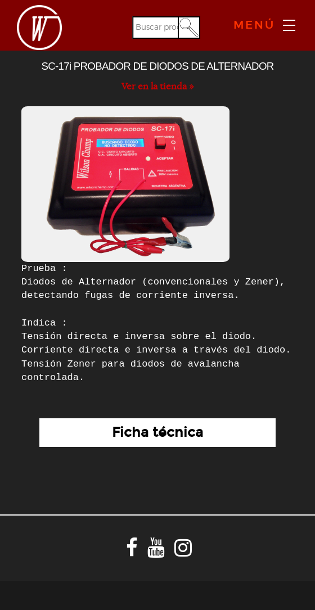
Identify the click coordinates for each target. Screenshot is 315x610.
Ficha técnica (157, 432)
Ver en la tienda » (158, 86)
